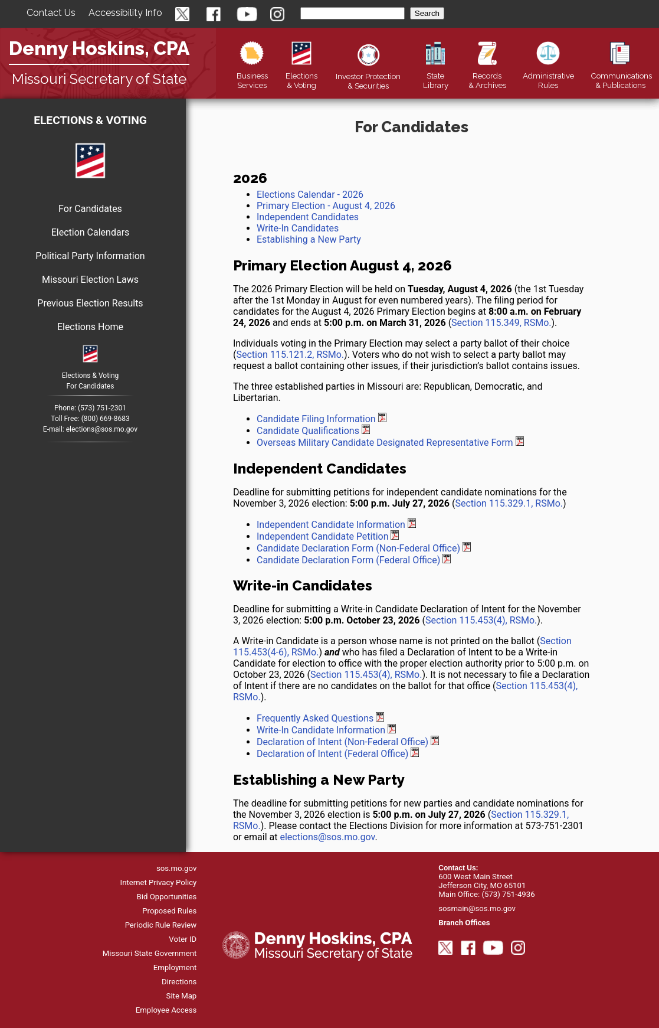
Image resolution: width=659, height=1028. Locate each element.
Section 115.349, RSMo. (501, 322)
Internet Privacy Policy (158, 882)
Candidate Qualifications (308, 430)
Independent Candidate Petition (323, 536)
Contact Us (51, 12)
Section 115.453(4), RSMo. (481, 620)
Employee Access (166, 1010)
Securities (368, 76)
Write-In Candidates (298, 228)
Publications (621, 75)
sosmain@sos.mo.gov (477, 908)
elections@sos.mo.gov (101, 429)
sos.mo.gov (176, 868)
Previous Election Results (90, 303)
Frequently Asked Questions (315, 718)
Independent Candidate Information (331, 524)
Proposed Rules (169, 910)
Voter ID (182, 939)
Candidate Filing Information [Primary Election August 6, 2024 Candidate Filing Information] (316, 419)
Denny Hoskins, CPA (99, 48)
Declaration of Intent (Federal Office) (332, 753)
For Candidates (90, 208)
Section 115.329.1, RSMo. (509, 503)
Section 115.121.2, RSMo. (290, 354)
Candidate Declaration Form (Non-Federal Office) (358, 548)
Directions (179, 981)
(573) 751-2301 (102, 408)
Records (487, 75)
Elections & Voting (90, 120)
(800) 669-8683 (105, 419)
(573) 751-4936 (508, 894)
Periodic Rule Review (161, 925)
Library (435, 75)
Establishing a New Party (309, 239)
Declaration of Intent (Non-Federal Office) (342, 742)
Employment (175, 967)
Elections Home (90, 326)
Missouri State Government (150, 953)
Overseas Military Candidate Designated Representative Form (385, 442)
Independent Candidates (308, 217)
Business (252, 75)
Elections (301, 75)
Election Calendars (90, 232)
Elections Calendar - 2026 (310, 194)
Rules (548, 75)
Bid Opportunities (167, 896)
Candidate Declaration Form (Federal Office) (348, 560)
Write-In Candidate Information (321, 730)
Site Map (181, 995)
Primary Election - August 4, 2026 (326, 205)
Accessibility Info (125, 12)
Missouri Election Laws (90, 279)
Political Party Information (90, 256)
